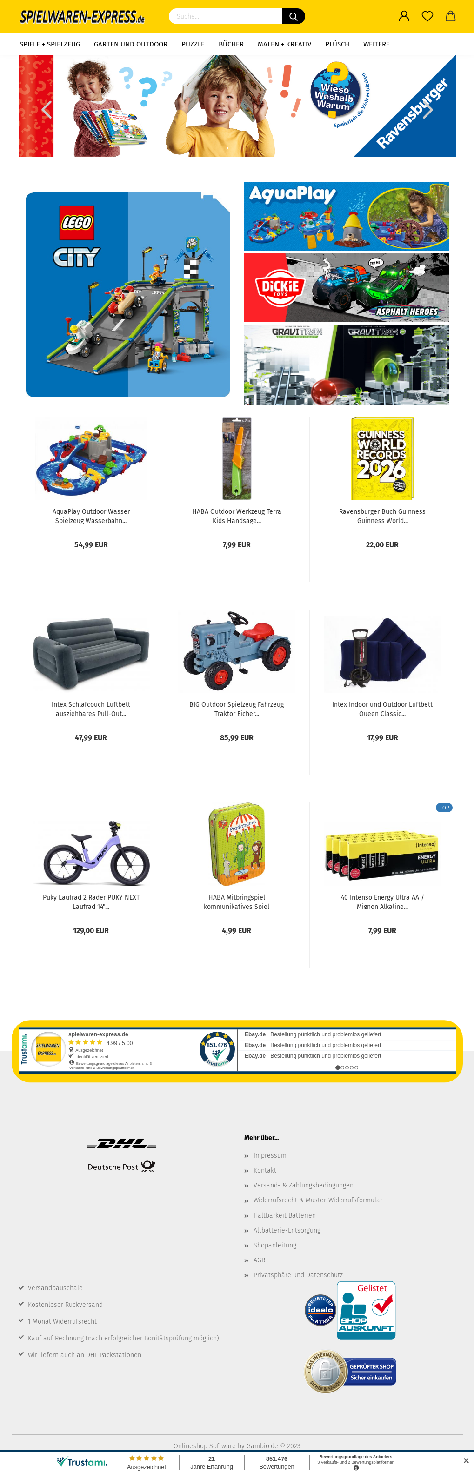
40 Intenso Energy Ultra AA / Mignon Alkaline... (382, 901)
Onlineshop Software (205, 1446)
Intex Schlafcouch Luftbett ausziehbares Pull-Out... (91, 708)
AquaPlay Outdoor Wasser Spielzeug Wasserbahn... (91, 516)
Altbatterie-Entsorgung (287, 1230)
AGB (259, 1260)
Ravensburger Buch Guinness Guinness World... (382, 516)
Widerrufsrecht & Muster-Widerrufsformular (318, 1200)
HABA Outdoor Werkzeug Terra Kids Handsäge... (236, 516)
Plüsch (337, 44)
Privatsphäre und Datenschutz (298, 1275)
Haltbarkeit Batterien (285, 1216)
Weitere (376, 44)
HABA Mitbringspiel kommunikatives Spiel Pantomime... (236, 901)
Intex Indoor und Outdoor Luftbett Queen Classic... (382, 708)
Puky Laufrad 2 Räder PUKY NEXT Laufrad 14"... (91, 901)
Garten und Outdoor (130, 44)
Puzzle (193, 44)
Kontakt (265, 1170)
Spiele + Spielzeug (50, 44)
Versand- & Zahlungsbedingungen (304, 1185)
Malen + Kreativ (284, 44)
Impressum (270, 1156)
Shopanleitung (275, 1245)
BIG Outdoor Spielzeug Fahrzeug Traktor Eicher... (236, 708)
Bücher (231, 44)
